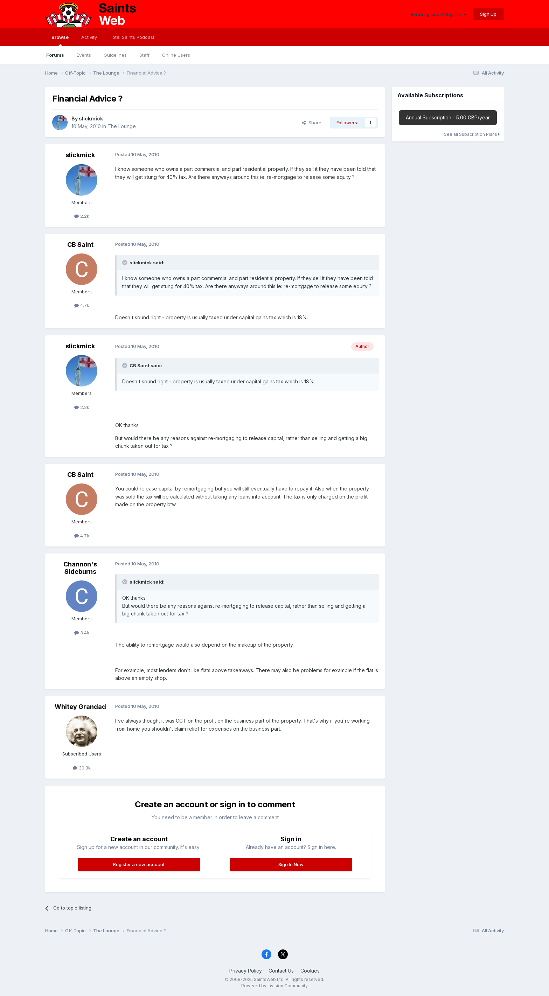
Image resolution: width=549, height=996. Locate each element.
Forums (55, 55)
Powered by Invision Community (274, 985)
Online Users (176, 55)
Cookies (310, 971)
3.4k (81, 632)
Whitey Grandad (80, 706)
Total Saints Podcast (132, 37)
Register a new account (139, 864)
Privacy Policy (245, 971)
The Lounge (121, 126)
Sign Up (488, 14)
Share (311, 122)
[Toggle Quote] (125, 262)
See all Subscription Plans (472, 134)
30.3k (82, 768)
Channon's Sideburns (80, 568)
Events (84, 55)
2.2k (81, 216)
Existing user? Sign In (438, 14)
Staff (144, 55)
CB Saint (80, 244)
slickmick (91, 118)
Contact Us (281, 971)
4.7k (81, 305)
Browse (60, 40)
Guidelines (115, 55)
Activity (89, 37)
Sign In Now (291, 864)
